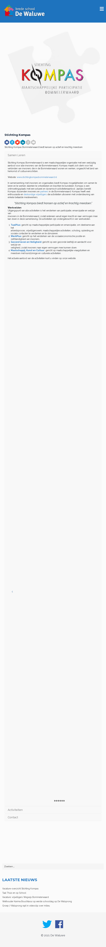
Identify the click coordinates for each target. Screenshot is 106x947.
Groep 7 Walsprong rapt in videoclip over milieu (26, 905)
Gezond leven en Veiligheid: (26, 242)
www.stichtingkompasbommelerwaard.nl (37, 177)
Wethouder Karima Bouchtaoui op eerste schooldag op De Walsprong (37, 901)
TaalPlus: (16, 225)
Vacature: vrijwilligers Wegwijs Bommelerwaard (25, 897)
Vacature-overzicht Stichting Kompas (20, 888)
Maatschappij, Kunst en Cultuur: (28, 250)
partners (44, 191)
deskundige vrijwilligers (35, 194)
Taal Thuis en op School (14, 893)
